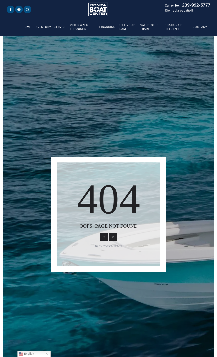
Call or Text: (187, 5)
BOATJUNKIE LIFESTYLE (173, 27)
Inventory (43, 27)
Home (26, 27)
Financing (107, 27)
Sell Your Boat (127, 27)
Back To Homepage (108, 246)
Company (200, 27)
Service (60, 27)
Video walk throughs (79, 27)
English (26, 354)
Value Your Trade (149, 27)
